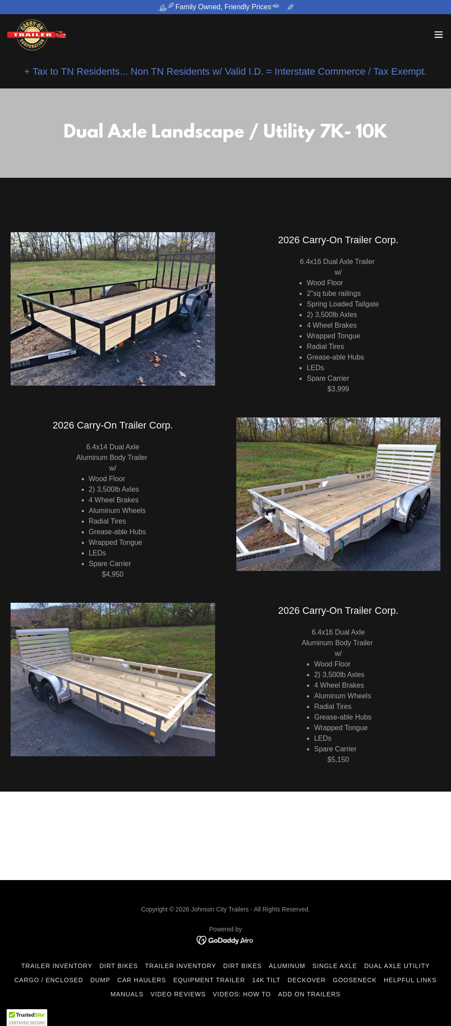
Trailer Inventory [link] (56, 965)
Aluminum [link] (287, 965)
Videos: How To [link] (242, 994)
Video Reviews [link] (178, 994)
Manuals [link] (127, 994)
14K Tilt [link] (266, 980)
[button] (438, 34)
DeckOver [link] (307, 980)
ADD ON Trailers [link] (309, 994)
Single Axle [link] (334, 965)
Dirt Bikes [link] (118, 965)
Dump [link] (100, 980)
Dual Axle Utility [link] (397, 965)
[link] (37, 34)
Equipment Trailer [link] (209, 980)
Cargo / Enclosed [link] (48, 980)
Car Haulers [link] (142, 980)
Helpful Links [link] (410, 980)
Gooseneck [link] (355, 980)
